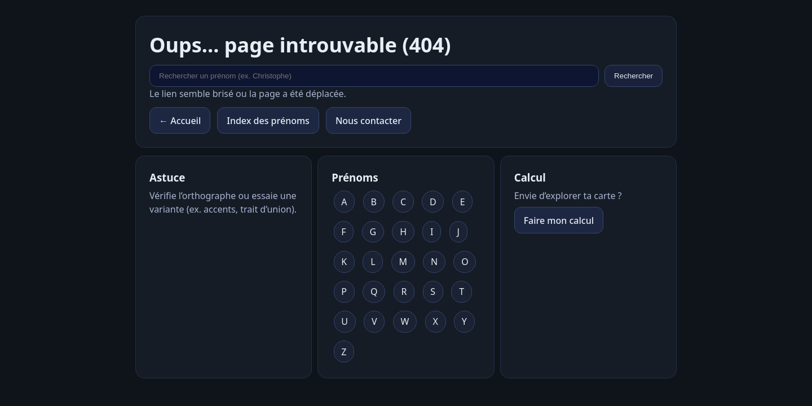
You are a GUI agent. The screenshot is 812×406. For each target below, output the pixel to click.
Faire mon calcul (559, 220)
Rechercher (633, 76)
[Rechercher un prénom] (374, 76)
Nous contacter (368, 120)
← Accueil (180, 120)
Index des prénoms (268, 120)
